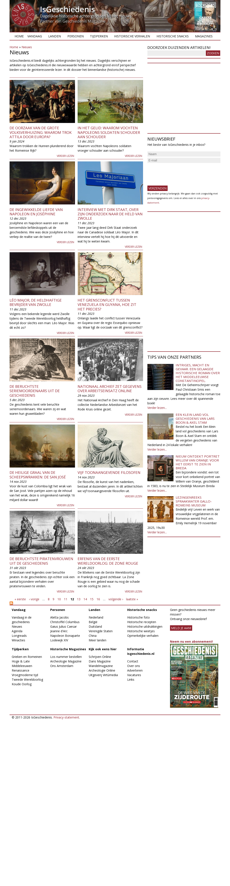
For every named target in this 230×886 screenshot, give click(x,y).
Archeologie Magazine (66, 661)
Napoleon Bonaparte (65, 636)
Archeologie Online (102, 670)
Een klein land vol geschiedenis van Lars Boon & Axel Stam (195, 418)
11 (65, 599)
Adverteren (135, 670)
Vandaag (34, 36)
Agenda (17, 631)
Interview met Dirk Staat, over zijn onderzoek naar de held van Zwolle (110, 214)
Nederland (96, 617)
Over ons (133, 666)
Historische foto (138, 617)
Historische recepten (141, 622)
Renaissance (20, 670)
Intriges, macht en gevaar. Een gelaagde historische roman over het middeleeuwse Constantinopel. (198, 373)
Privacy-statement (66, 717)
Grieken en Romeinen (27, 657)
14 (85, 599)
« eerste (20, 599)
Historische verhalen (132, 36)
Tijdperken (99, 36)
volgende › (115, 599)
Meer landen (97, 640)
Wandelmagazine (101, 666)
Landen (54, 36)
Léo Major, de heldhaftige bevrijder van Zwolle (36, 302)
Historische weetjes (141, 631)
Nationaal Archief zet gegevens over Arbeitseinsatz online (110, 388)
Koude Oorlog (22, 684)
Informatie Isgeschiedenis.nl (140, 651)
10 (59, 599)
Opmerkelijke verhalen (142, 636)
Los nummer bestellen (66, 657)
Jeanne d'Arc (59, 631)
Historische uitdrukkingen (144, 626)
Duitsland (95, 626)
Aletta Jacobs (59, 617)
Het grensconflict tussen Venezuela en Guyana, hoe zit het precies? (107, 305)
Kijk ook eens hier (103, 649)
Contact (132, 661)
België (93, 622)
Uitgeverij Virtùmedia (103, 675)
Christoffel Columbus (65, 622)
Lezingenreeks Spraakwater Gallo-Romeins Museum (194, 501)
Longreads (19, 636)
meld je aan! (181, 628)
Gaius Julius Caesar (63, 626)
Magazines (204, 36)
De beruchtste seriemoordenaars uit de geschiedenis (35, 391)
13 (78, 599)
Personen (75, 36)
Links (130, 679)
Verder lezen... (157, 408)
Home (19, 36)
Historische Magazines (68, 649)
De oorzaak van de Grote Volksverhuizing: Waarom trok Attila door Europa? (41, 132)
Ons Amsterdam (61, 666)
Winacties (18, 640)
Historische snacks (173, 36)
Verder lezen (65, 156)
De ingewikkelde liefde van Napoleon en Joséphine (36, 211)
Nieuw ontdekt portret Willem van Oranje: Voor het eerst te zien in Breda (198, 462)
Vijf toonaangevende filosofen (109, 472)
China (93, 636)
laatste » (132, 599)
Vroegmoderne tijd (25, 675)
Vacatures (134, 675)
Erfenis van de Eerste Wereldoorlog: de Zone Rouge (108, 561)
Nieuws (27, 47)
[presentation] (180, 172)
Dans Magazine (100, 661)
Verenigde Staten (101, 631)
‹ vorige (34, 599)
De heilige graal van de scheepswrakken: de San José (38, 474)
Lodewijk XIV (59, 640)
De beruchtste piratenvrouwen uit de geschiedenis (41, 561)
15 (91, 599)
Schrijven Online (100, 657)
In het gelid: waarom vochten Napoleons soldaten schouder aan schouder (109, 132)
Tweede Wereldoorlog (27, 679)
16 (98, 599)
